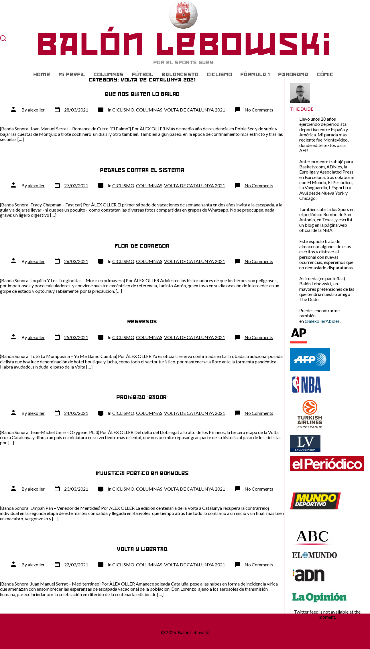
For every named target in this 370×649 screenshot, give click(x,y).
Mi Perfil (71, 74)
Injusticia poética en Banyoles (142, 473)
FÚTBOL (142, 74)
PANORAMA (293, 74)
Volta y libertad (142, 549)
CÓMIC (324, 74)
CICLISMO (219, 74)
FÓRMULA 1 (255, 74)
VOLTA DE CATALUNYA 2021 (194, 109)
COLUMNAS (108, 74)
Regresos (142, 321)
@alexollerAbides (322, 321)
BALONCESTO (180, 74)
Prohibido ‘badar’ (142, 397)
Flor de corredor (142, 246)
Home (41, 74)
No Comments (259, 109)
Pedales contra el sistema (142, 170)
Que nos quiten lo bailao (142, 94)
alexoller (36, 109)
